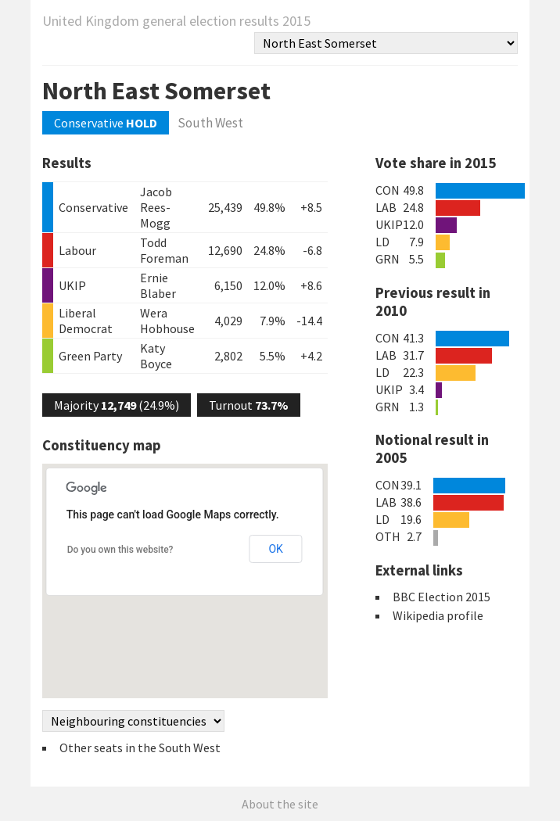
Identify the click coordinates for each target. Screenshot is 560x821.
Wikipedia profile (438, 615)
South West (210, 122)
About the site (280, 804)
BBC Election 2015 (441, 596)
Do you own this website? (120, 549)
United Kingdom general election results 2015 (176, 21)
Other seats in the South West (140, 747)
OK (275, 549)
